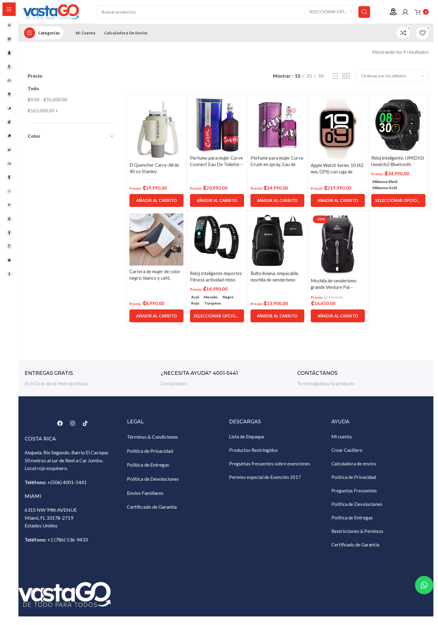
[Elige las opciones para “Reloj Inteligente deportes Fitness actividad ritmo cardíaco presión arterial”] (217, 316)
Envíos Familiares (145, 494)
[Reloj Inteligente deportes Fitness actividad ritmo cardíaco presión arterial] (217, 241)
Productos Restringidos (253, 451)
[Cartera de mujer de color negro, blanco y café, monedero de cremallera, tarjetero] (156, 240)
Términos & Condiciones (152, 438)
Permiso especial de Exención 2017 (265, 478)
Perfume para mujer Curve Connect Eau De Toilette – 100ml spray (216, 165)
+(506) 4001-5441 (67, 483)
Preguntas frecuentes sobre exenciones (269, 464)
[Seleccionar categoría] (330, 12)
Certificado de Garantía (152, 507)
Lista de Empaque (246, 437)
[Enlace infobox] (90, 379)
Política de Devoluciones (153, 480)
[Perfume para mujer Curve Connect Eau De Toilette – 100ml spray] (217, 126)
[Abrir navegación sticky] (43, 34)
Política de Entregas (148, 465)
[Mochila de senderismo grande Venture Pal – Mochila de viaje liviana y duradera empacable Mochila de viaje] (338, 245)
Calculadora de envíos (353, 464)
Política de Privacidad (150, 452)
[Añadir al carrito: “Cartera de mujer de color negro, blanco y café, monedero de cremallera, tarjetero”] (156, 316)
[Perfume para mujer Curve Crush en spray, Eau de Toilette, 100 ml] (278, 126)
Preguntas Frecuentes (354, 491)
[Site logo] (54, 11)
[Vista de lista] (335, 77)
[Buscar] (234, 12)
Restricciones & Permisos (357, 532)
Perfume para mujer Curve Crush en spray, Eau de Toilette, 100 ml (277, 165)
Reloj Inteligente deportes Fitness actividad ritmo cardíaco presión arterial (217, 280)
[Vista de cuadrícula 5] (346, 77)
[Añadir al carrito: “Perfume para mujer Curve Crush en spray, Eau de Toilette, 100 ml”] (278, 201)
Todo (33, 89)
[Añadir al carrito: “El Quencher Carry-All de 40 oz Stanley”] (156, 201)
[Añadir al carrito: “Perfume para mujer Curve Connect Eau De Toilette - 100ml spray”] (217, 201)
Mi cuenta (341, 437)
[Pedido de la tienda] (392, 76)
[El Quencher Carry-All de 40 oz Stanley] (156, 129)
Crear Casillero (346, 451)
